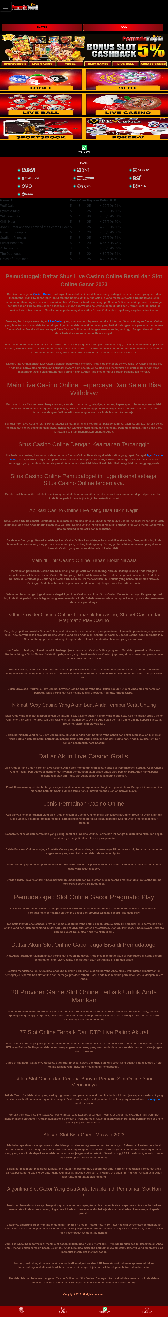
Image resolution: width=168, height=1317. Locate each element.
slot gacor (154, 1099)
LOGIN (123, 27)
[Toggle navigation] (6, 7)
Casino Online (42, 294)
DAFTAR (42, 27)
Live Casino (55, 321)
